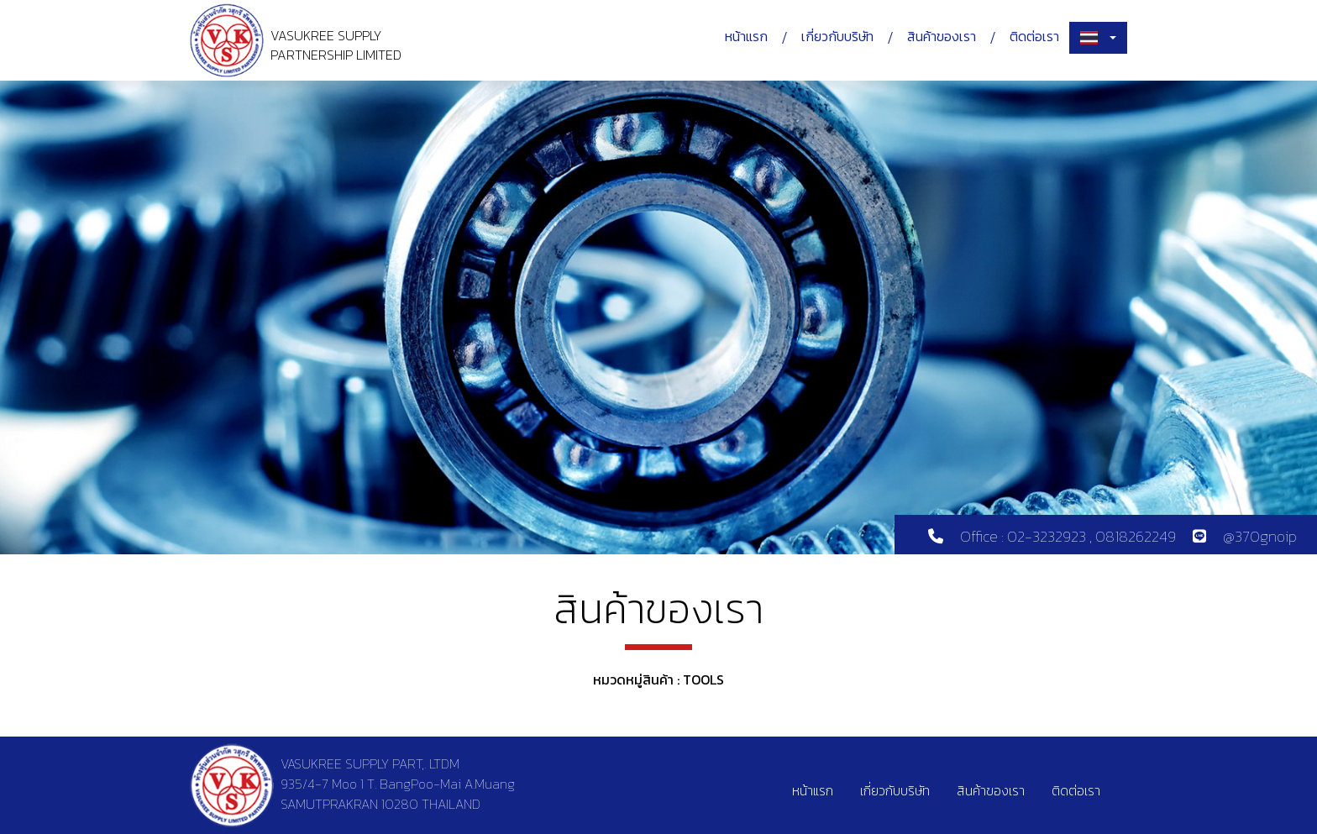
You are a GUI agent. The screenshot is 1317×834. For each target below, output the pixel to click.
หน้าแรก (746, 36)
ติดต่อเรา (1034, 36)
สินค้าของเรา (941, 36)
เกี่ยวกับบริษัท (837, 36)
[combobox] (1098, 38)
